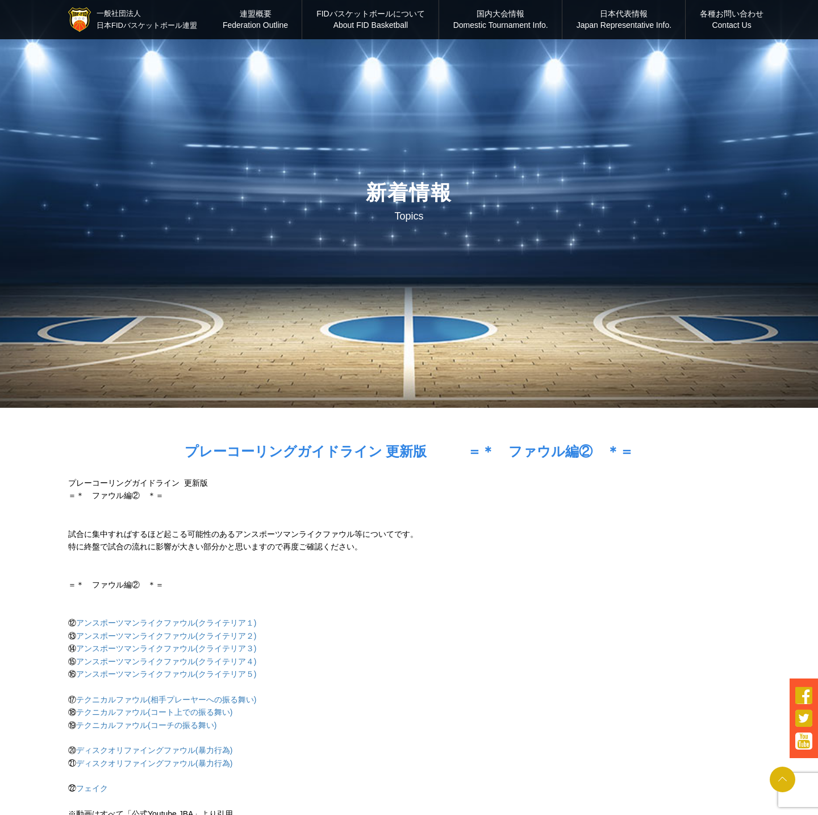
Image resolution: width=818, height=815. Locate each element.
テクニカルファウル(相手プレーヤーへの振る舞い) (166, 699)
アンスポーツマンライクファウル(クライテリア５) (166, 674)
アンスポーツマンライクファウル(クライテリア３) (166, 648)
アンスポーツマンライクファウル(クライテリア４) (166, 661)
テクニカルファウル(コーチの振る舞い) (146, 725)
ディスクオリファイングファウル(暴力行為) (154, 750)
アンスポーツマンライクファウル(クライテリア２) (166, 635)
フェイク (92, 788)
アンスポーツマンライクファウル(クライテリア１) (166, 622)
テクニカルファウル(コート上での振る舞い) (154, 712)
